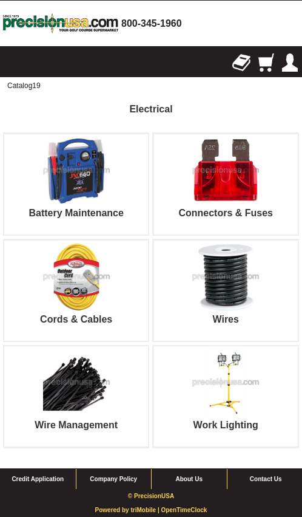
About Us (189, 479)
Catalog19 (24, 85)
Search (36, 62)
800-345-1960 (151, 23)
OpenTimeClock (184, 510)
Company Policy (113, 479)
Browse (12, 62)
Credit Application (38, 479)
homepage (60, 23)
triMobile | (145, 510)
